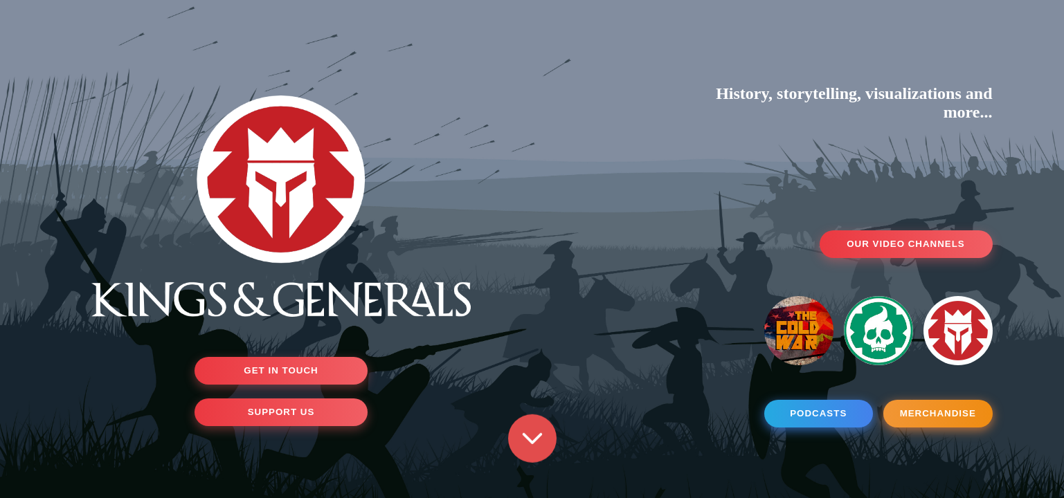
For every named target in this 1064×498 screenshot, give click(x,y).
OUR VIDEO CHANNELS (906, 244)
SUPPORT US (281, 412)
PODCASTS (818, 413)
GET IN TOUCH (281, 370)
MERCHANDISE (938, 413)
